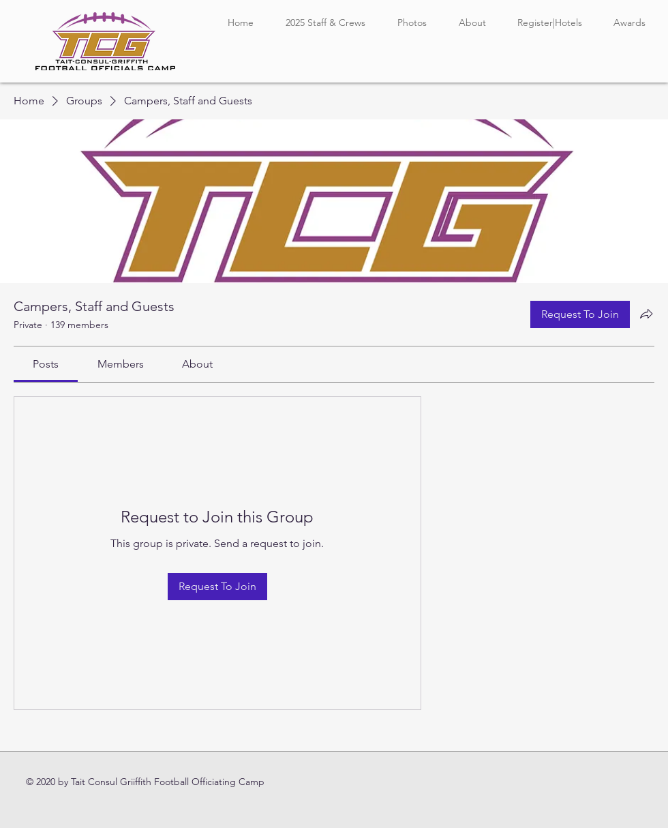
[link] (46, 363)
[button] (325, 23)
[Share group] (646, 314)
